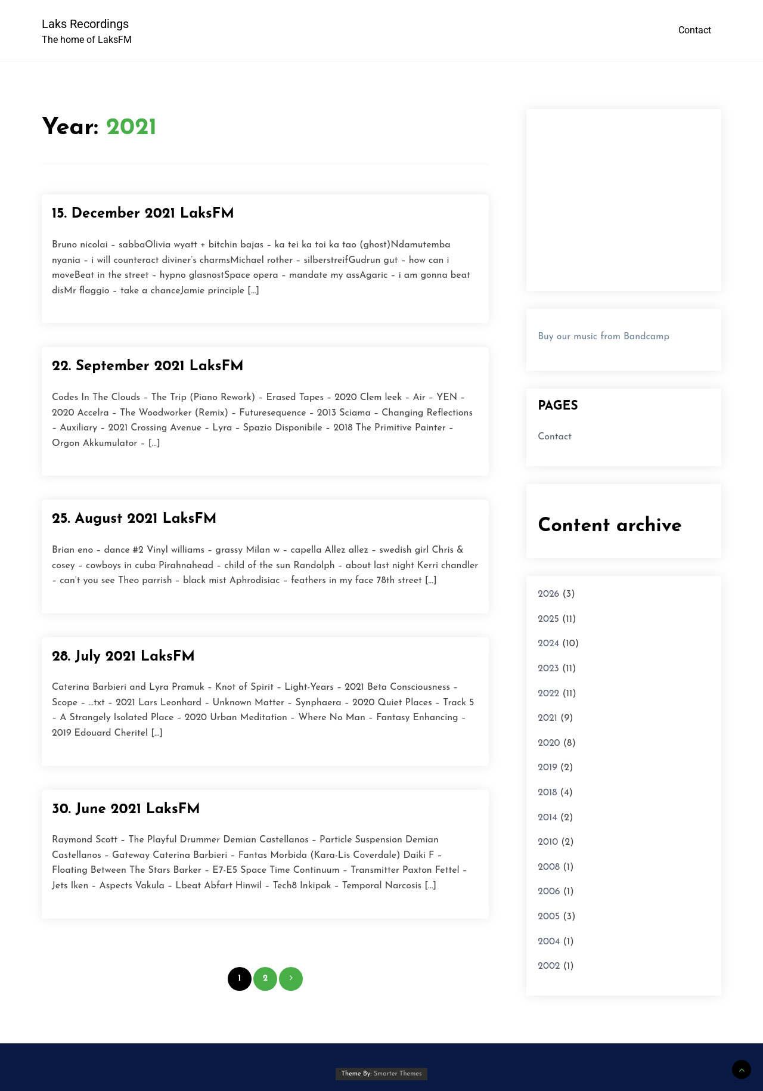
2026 (548, 594)
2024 (548, 644)
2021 (547, 718)
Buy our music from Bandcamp (603, 337)
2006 (549, 892)
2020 (549, 743)
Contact (694, 30)
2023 (548, 669)
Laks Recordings (85, 24)
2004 (549, 942)
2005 (549, 917)
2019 (547, 768)
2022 (548, 694)
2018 (547, 793)
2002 (549, 966)
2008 (549, 867)
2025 (548, 619)
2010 (548, 842)
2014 (547, 818)
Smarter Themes (398, 1074)
